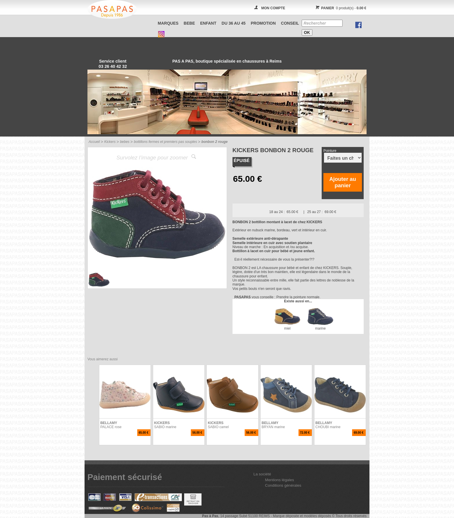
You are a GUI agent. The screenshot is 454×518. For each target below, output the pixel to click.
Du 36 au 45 (233, 23)
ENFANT (208, 23)
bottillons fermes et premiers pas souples (165, 142)
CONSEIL (290, 23)
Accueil (94, 142)
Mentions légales (279, 480)
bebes (124, 142)
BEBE (189, 23)
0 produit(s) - (340, 8)
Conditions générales (283, 485)
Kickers (110, 142)
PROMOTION (263, 23)
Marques (168, 23)
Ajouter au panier (342, 182)
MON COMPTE (273, 8)
